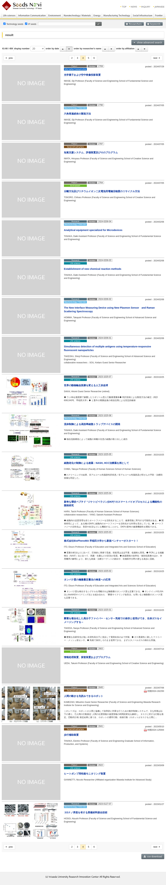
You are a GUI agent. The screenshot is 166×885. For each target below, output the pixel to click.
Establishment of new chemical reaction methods (92, 268)
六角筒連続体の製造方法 (77, 113)
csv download (153, 856)
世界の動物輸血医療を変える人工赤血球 (86, 385)
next (156, 58)
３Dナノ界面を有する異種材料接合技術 (85, 812)
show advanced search (148, 42)
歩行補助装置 (71, 734)
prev (9, 58)
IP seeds (30, 24)
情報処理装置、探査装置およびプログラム (87, 657)
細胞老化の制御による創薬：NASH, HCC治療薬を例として (96, 463)
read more (153, 99)
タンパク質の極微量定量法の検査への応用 (87, 579)
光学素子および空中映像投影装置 (82, 74)
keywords (154, 24)
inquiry (145, 6)
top (123, 6)
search (98, 24)
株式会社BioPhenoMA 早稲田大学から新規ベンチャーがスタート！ (101, 540)
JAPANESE (159, 6)
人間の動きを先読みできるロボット (83, 696)
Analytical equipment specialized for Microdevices (93, 230)
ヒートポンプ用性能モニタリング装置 (85, 773)
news (133, 6)
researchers (134, 24)
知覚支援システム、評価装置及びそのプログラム (91, 152)
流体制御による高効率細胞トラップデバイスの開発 (92, 424)
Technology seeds (13, 24)
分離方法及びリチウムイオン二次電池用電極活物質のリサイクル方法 (102, 191)
